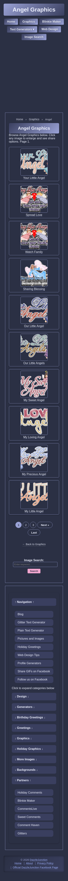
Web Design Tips (29, 655)
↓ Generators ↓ (25, 706)
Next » (45, 525)
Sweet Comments (29, 816)
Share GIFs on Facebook (34, 671)
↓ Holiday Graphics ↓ (29, 748)
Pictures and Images (31, 638)
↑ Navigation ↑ (24, 601)
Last (34, 532)
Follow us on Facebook (33, 679)
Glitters (22, 833)
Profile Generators (29, 663)
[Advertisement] (34, 77)
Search (34, 571)
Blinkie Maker (51, 21)
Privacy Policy (45, 863)
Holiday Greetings (29, 646)
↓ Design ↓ (22, 696)
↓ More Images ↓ (26, 759)
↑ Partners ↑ (23, 780)
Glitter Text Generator (31, 622)
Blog (20, 614)
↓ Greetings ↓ (24, 727)
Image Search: (34, 560)
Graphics (28, 21)
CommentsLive (27, 808)
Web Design (50, 29)
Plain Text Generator (31, 630)
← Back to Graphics (34, 544)
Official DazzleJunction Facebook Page (35, 867)
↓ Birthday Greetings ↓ (30, 717)
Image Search (33, 36)
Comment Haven (28, 825)
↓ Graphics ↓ (23, 738)
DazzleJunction (39, 859)
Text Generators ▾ (22, 29)
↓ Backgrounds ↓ (26, 769)
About (29, 863)
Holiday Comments (30, 792)
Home (11, 21)
